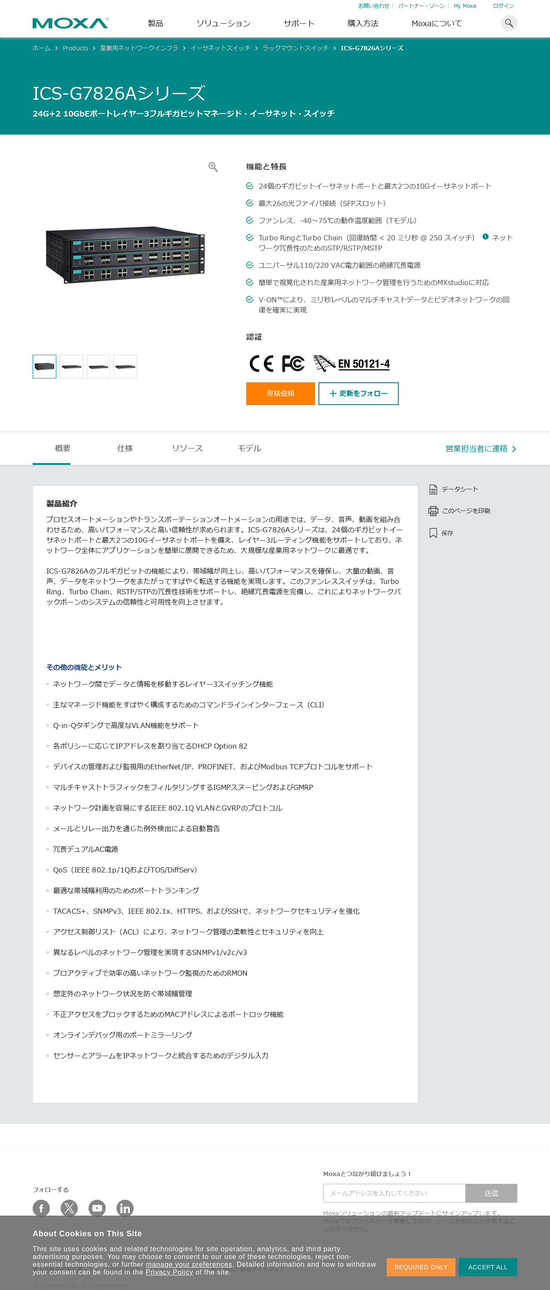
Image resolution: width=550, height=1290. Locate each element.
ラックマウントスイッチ (296, 48)
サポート (299, 23)
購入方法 (363, 23)
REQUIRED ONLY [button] (421, 1267)
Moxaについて (437, 23)
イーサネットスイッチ (220, 48)
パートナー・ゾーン (421, 5)
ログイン (503, 5)
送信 (491, 1193)
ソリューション (223, 23)
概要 (62, 448)
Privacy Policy (169, 1272)
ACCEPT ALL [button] (488, 1267)
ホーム (42, 48)
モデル (249, 448)
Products (75, 48)
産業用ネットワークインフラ (139, 48)
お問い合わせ (373, 5)
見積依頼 (280, 393)
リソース (187, 448)
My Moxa (465, 5)
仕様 (125, 448)
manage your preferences (189, 1264)
